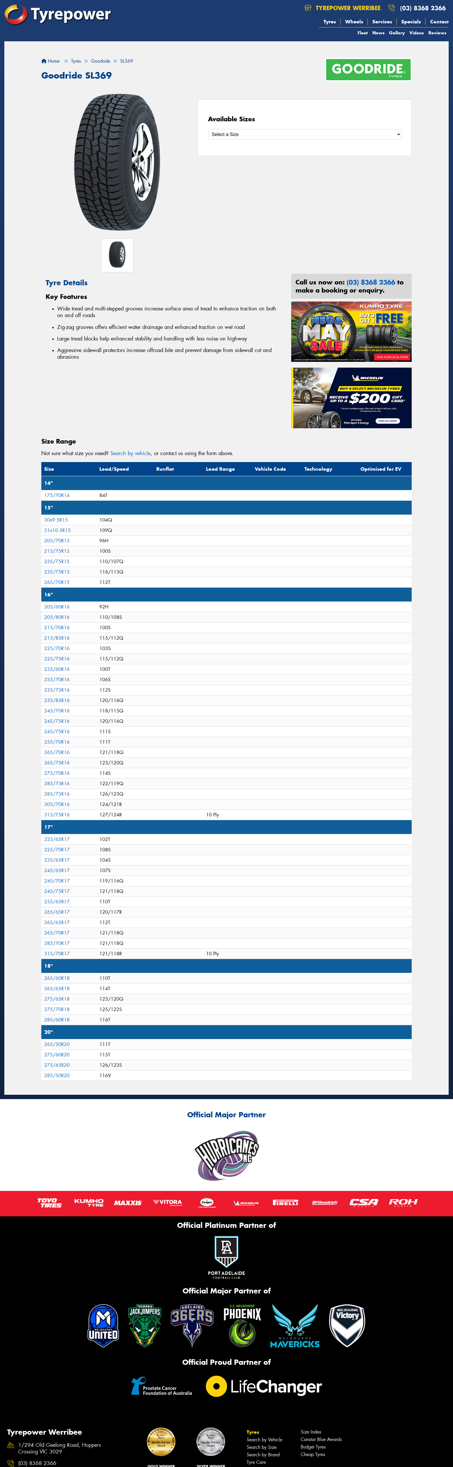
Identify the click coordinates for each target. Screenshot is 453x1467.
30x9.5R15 (56, 520)
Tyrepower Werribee (342, 8)
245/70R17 (57, 881)
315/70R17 (57, 954)
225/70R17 (57, 850)
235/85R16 (57, 700)
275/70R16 (57, 773)
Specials (411, 21)
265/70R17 (57, 933)
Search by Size (261, 1447)
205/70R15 (57, 541)
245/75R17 (57, 891)
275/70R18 (57, 1009)
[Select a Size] (304, 134)
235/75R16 (57, 690)
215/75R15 (57, 551)
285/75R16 (57, 784)
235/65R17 (57, 860)
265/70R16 (57, 752)
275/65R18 (57, 999)
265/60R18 (57, 978)
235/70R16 (57, 680)
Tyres (330, 21)
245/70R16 (57, 711)
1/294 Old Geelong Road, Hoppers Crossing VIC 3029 (59, 1448)
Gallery (397, 33)
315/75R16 (57, 815)
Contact (439, 21)
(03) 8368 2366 (423, 8)
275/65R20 (57, 1065)
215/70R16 (57, 628)
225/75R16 (57, 659)
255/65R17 (57, 902)
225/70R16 (57, 648)
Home (50, 61)
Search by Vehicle (264, 1440)
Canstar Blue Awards (321, 1439)
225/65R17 (57, 839)
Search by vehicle (130, 453)
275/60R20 (57, 1055)
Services (382, 21)
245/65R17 (57, 870)
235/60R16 (57, 669)
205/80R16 (57, 617)
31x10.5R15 (57, 530)
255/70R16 (57, 742)
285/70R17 (57, 943)
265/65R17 (57, 912)
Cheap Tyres (313, 1454)
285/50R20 (57, 1076)
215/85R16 (57, 638)
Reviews (437, 33)
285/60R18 (57, 1020)
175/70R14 (57, 495)
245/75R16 (57, 721)
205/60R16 (57, 607)
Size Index (311, 1432)
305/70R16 (57, 804)
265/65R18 (57, 989)
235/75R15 (57, 561)
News (378, 33)
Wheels (354, 21)
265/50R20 (57, 1044)
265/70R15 (57, 582)
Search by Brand (263, 1455)
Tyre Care (256, 1462)
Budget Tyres (313, 1447)
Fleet (363, 33)
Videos (416, 33)
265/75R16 (57, 763)
